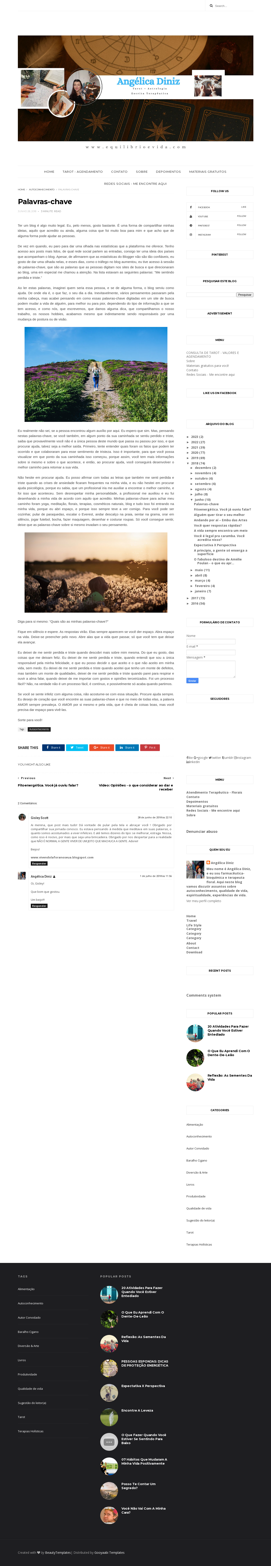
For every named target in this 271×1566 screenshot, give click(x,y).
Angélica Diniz (41, 876)
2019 (195, 458)
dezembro (203, 468)
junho (200, 499)
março (200, 580)
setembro (203, 484)
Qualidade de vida (198, 1208)
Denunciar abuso (201, 831)
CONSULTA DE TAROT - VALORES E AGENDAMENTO (212, 355)
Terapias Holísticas (199, 1244)
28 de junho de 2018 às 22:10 (155, 817)
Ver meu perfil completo (203, 901)
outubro (202, 478)
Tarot (190, 1232)
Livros (190, 1184)
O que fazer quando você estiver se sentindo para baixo (144, 1439)
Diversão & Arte (197, 1172)
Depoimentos (168, 171)
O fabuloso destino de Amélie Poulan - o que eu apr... (218, 561)
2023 (195, 437)
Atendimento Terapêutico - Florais (214, 792)
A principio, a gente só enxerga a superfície (220, 552)
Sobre (142, 171)
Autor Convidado (197, 1148)
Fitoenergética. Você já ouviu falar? (222, 509)
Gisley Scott (39, 818)
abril (199, 575)
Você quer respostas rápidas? (218, 525)
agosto (201, 489)
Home (49, 171)
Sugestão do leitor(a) (200, 1220)
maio (199, 570)
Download (194, 952)
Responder (39, 863)
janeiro (201, 591)
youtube (216, 216)
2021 (195, 447)
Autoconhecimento (41, 189)
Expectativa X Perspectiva (215, 545)
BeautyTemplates (58, 1552)
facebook (216, 207)
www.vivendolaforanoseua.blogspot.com (62, 857)
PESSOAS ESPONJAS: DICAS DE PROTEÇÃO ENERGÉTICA (145, 1363)
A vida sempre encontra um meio (221, 530)
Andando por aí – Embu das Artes (220, 520)
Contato (119, 171)
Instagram (216, 234)
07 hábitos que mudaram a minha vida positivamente (144, 1461)
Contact (192, 948)
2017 (195, 598)
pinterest (216, 225)
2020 (195, 452)
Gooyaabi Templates (109, 1552)
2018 (195, 463)
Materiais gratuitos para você (207, 365)
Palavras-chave (206, 504)
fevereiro (203, 586)
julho (199, 494)
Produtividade (196, 1196)
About (191, 943)
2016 (195, 603)
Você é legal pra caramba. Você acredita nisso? (219, 538)
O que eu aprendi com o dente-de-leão (229, 1053)
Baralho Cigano (196, 1160)
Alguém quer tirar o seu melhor (219, 515)
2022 (195, 442)
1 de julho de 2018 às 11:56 (156, 876)
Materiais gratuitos (208, 171)
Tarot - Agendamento (83, 171)
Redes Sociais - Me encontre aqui (135, 183)
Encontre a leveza (137, 1410)
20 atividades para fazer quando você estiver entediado (228, 1030)
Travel (191, 920)
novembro (203, 473)
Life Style (194, 925)
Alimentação (194, 1125)
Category (193, 929)
